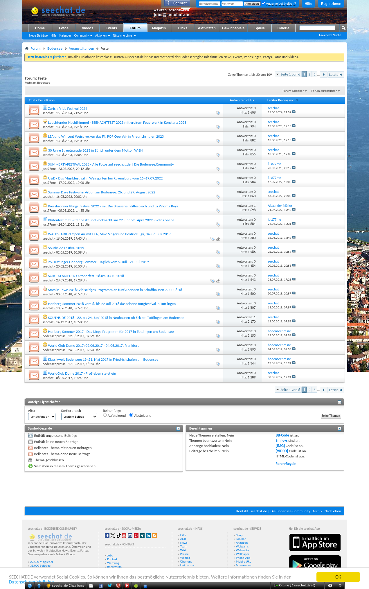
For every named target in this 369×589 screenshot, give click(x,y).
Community (81, 35)
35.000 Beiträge (40, 566)
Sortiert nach (71, 410)
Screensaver (244, 565)
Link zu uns (187, 565)
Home (40, 28)
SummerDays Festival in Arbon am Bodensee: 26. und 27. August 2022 (101, 192)
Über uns (186, 561)
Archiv (317, 511)
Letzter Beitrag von (283, 100)
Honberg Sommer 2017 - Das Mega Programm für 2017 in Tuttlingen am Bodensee (111, 331)
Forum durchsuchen (324, 91)
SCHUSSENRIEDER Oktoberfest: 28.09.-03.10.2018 (86, 276)
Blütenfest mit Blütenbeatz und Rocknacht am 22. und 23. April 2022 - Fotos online (111, 220)
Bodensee (54, 48)
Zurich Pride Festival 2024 (67, 108)
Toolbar (241, 539)
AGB (183, 539)
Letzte (336, 74)
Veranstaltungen (81, 48)
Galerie (283, 28)
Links (182, 28)
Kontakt (242, 511)
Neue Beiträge (38, 35)
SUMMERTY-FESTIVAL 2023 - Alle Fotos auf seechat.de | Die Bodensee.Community (111, 164)
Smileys (282, 440)
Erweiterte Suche (330, 35)
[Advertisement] (184, 489)
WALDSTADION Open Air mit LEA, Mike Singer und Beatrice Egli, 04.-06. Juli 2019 (109, 234)
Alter (32, 410)
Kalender (65, 35)
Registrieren (331, 4)
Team (183, 546)
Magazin (159, 28)
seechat (48, 113)
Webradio (242, 550)
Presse (184, 554)
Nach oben (333, 511)
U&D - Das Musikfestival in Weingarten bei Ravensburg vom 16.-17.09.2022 (105, 178)
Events (111, 28)
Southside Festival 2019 (66, 248)
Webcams (242, 546)
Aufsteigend (114, 415)
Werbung (113, 563)
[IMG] (280, 445)
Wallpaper (242, 554)
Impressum (114, 567)
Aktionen (101, 35)
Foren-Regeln (286, 463)
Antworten (237, 100)
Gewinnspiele (233, 28)
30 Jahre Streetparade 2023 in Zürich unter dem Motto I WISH (95, 150)
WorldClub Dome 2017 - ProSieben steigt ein (82, 373)
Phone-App (243, 558)
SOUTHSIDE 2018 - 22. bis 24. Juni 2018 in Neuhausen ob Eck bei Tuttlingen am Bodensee (116, 317)
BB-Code (282, 435)
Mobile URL (243, 561)
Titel (32, 100)
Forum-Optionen (293, 91)
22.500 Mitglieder (41, 562)
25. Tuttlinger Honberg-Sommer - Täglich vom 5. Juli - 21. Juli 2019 (98, 262)
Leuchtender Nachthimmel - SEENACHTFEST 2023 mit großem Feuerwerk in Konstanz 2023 (117, 122)
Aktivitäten (207, 28)
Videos (87, 28)
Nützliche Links (122, 35)
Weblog (185, 558)
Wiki (183, 550)
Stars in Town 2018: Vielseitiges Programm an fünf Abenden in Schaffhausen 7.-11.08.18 (115, 290)
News (184, 543)
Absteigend (140, 415)
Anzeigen (242, 543)
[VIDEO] (282, 451)
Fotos (64, 28)
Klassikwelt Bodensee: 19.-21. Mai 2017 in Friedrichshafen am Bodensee (103, 359)
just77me (49, 169)
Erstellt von (46, 100)
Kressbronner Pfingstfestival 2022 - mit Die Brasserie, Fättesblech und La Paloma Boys (113, 206)
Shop (239, 535)
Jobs (110, 555)
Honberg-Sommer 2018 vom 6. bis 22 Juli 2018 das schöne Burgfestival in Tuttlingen (112, 303)
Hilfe (308, 4)
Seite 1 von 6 (290, 74)
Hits (251, 100)
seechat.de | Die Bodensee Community (280, 511)
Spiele (260, 28)
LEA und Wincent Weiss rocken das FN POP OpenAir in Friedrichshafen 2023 (106, 136)
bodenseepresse (54, 336)
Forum (135, 28)
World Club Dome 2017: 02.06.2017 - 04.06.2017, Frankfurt (93, 345)
